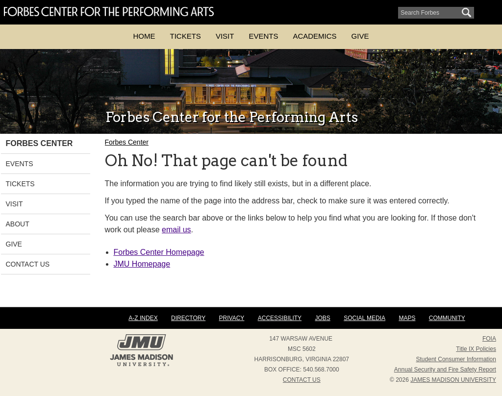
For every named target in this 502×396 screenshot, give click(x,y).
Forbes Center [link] (39, 143)
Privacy (232, 318)
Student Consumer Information (456, 359)
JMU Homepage (142, 264)
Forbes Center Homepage (159, 252)
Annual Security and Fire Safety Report (445, 369)
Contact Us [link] (28, 264)
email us (176, 229)
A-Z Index (142, 318)
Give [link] (14, 244)
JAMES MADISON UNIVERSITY (453, 379)
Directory (188, 318)
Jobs (322, 318)
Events (263, 36)
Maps (407, 318)
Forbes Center (127, 142)
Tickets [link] (20, 184)
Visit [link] (14, 204)
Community (447, 318)
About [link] (17, 224)
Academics (314, 36)
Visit (225, 36)
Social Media (364, 318)
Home (144, 36)
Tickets (185, 36)
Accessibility (279, 318)
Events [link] (19, 164)
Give (360, 36)
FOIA (489, 338)
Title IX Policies (476, 349)
